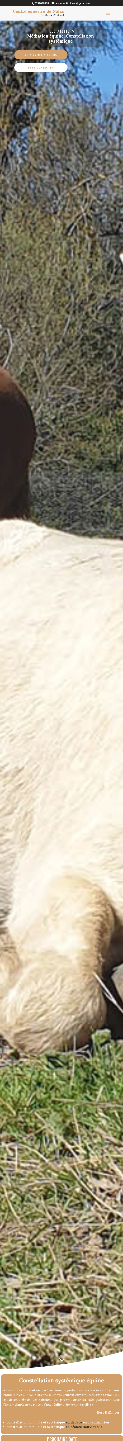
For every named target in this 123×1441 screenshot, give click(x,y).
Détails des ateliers (41, 54)
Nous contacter (41, 67)
